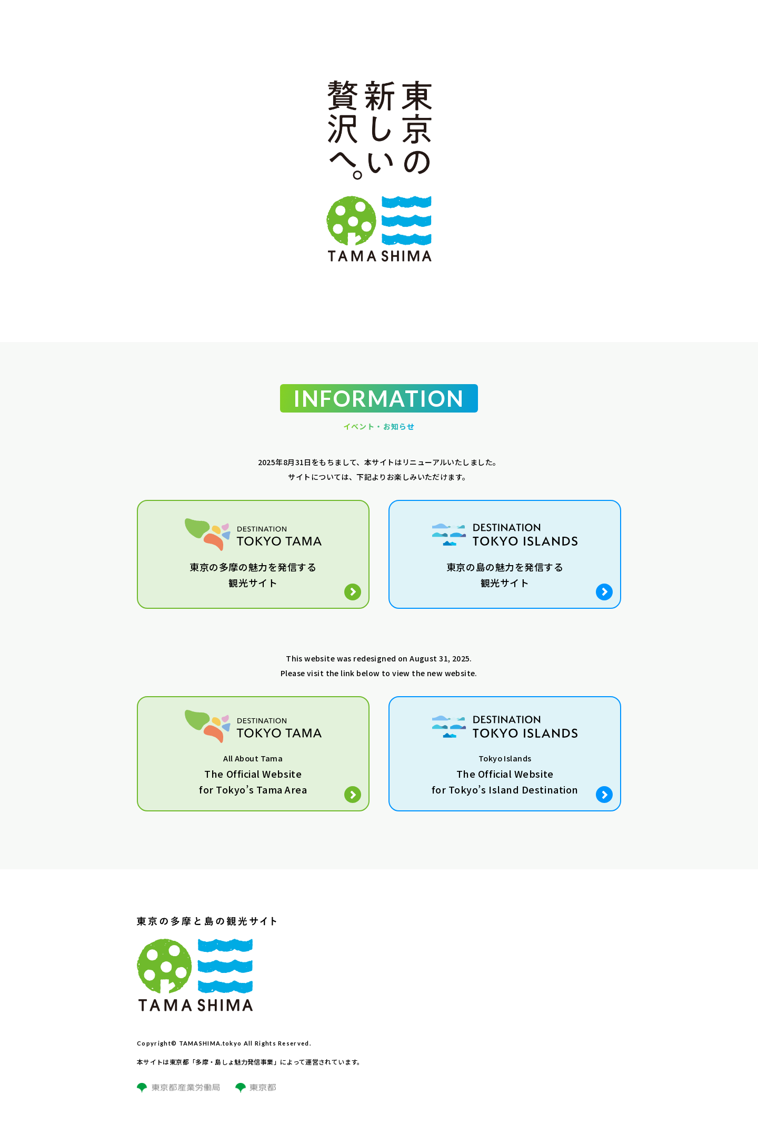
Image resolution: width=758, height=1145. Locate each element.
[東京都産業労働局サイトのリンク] (178, 1094)
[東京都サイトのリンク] (255, 1094)
